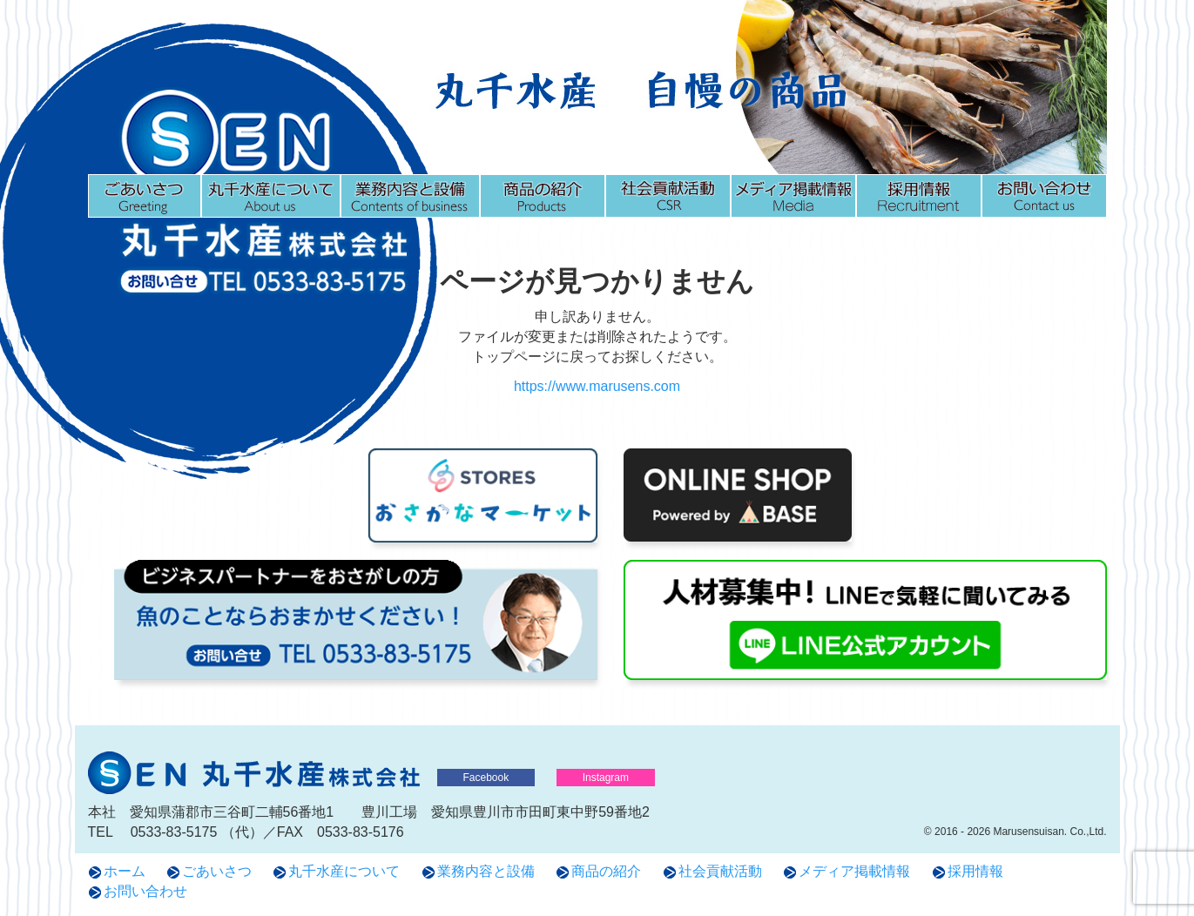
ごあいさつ (144, 196)
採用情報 (919, 196)
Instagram (606, 777)
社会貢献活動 (668, 196)
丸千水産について (271, 196)
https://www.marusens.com (597, 386)
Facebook (486, 777)
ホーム (124, 871)
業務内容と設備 (410, 196)
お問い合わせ (1044, 196)
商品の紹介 (542, 196)
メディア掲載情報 (793, 196)
